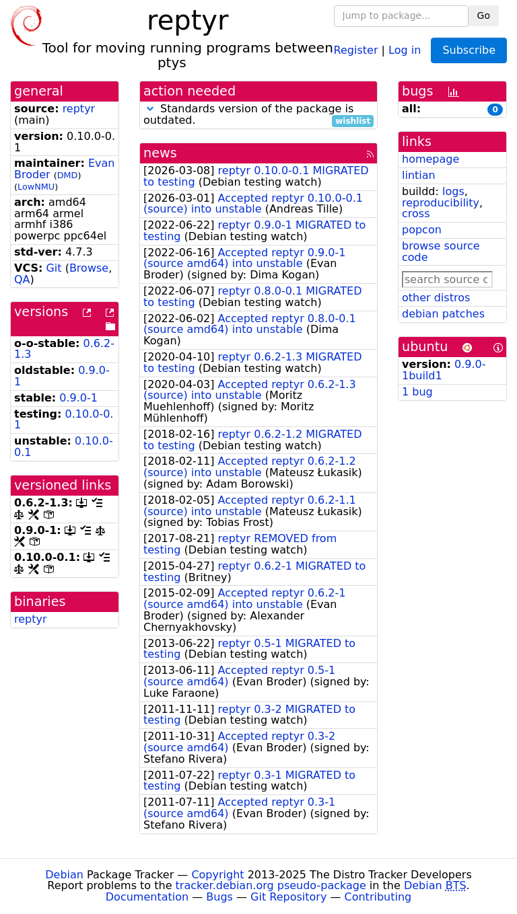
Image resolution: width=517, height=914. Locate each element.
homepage (430, 159)
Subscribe (468, 50)
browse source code (441, 251)
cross (415, 213)
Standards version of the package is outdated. (258, 115)
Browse (88, 268)
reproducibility (440, 202)
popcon (422, 229)
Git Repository (288, 896)
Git (53, 268)
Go (483, 15)
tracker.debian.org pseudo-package (271, 885)
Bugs (219, 896)
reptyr (79, 108)
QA (22, 279)
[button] (150, 108)
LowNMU (36, 187)
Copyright (217, 874)
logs (453, 191)
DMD (67, 175)
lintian (419, 175)
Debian (64, 874)
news (160, 153)
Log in (404, 49)
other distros (436, 297)
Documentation (147, 896)
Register (356, 49)
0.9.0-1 (78, 397)
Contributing (378, 896)
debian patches (443, 313)
